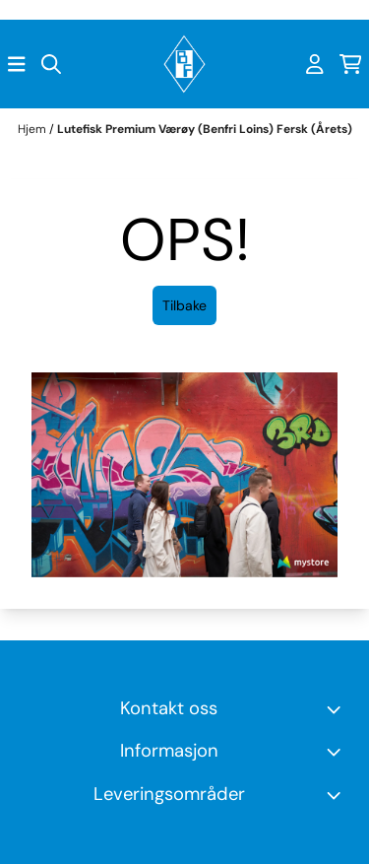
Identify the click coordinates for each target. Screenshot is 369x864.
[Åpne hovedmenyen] (16, 64)
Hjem (33, 129)
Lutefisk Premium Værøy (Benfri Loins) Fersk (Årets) (204, 129)
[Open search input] (51, 64)
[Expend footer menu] (337, 752)
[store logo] (184, 64)
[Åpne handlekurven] (351, 64)
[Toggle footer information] (337, 708)
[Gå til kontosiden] (315, 64)
